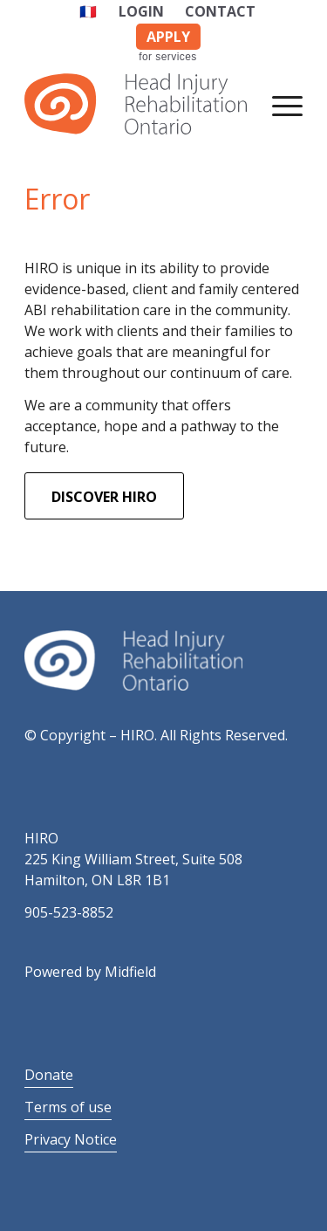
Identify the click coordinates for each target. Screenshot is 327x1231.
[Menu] (279, 104)
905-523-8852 (68, 912)
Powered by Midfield (90, 971)
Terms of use (68, 1107)
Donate (48, 1074)
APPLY (168, 36)
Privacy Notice (70, 1139)
